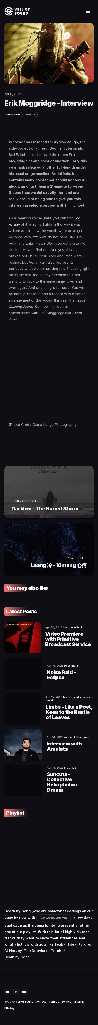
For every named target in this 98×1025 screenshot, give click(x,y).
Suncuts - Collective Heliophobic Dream (62, 782)
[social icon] (7, 992)
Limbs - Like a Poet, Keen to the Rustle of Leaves (69, 712)
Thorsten (10, 114)
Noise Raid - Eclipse (61, 675)
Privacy (9, 1008)
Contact (40, 1001)
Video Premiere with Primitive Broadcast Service (68, 639)
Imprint (79, 1001)
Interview (29, 114)
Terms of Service (60, 1001)
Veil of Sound (24, 1001)
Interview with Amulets (64, 746)
